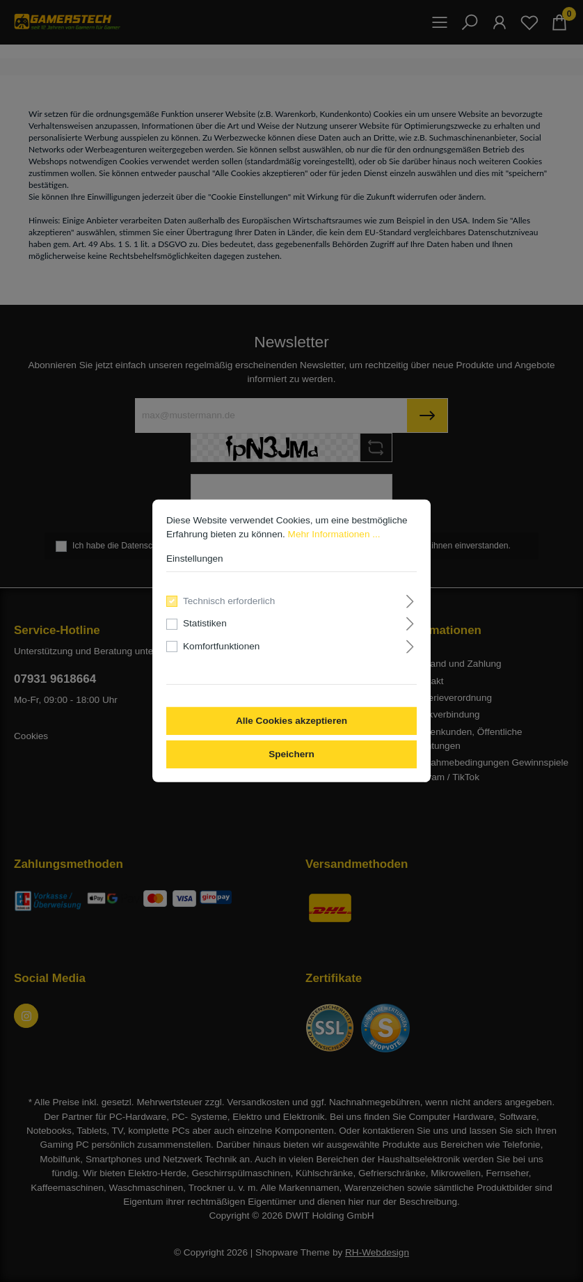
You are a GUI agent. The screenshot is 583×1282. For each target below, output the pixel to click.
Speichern (291, 754)
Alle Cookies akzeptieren (291, 720)
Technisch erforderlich (229, 601)
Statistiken (205, 623)
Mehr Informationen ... (334, 534)
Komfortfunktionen (221, 646)
